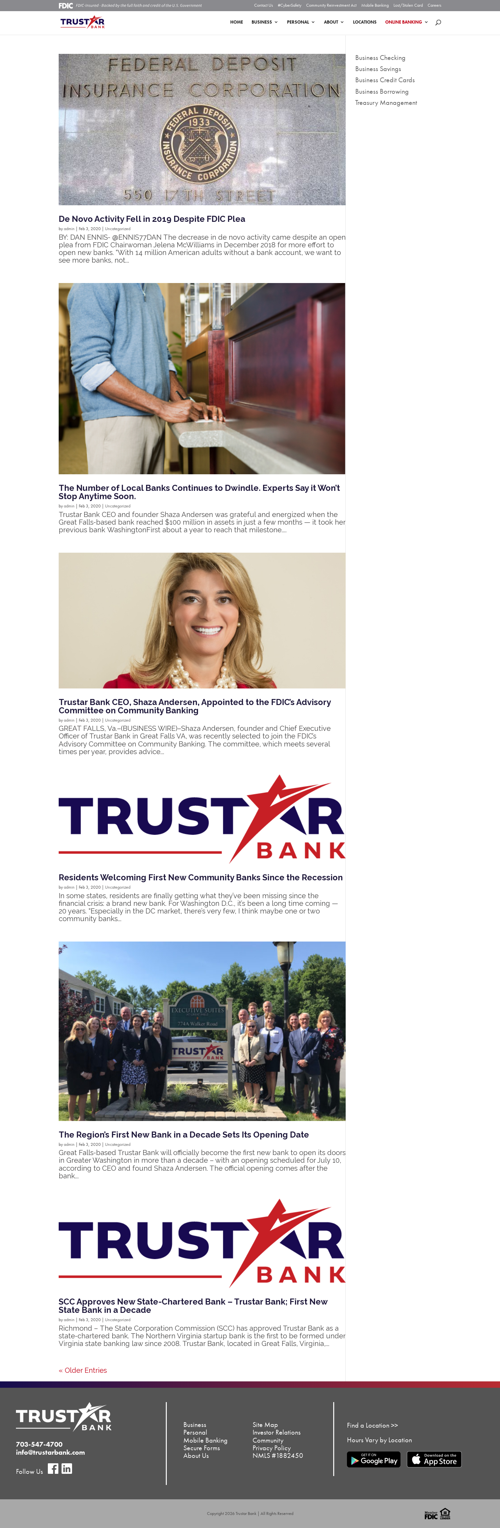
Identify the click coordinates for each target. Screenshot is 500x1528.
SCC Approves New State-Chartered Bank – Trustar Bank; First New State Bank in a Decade (193, 1306)
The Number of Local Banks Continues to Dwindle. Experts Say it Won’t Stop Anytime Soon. (199, 492)
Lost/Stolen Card (408, 5)
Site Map (265, 1424)
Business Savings (378, 68)
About (331, 22)
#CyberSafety (289, 5)
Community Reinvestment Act (331, 5)
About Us (196, 1455)
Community (268, 1439)
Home (236, 22)
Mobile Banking (375, 5)
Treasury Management (386, 102)
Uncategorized (117, 228)
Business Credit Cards (385, 79)
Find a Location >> (372, 1425)
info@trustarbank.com (50, 1452)
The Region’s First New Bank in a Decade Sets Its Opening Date (184, 1134)
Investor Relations (277, 1432)
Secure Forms (201, 1447)
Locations (365, 22)
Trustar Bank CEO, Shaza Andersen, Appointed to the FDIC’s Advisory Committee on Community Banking (195, 706)
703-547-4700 (39, 1444)
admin (69, 228)
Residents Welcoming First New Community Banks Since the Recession (201, 877)
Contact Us (263, 5)
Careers (434, 5)
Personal (298, 22)
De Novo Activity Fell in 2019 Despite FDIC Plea (152, 219)
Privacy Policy (272, 1447)
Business (262, 22)
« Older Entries (83, 1370)
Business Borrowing (382, 91)
